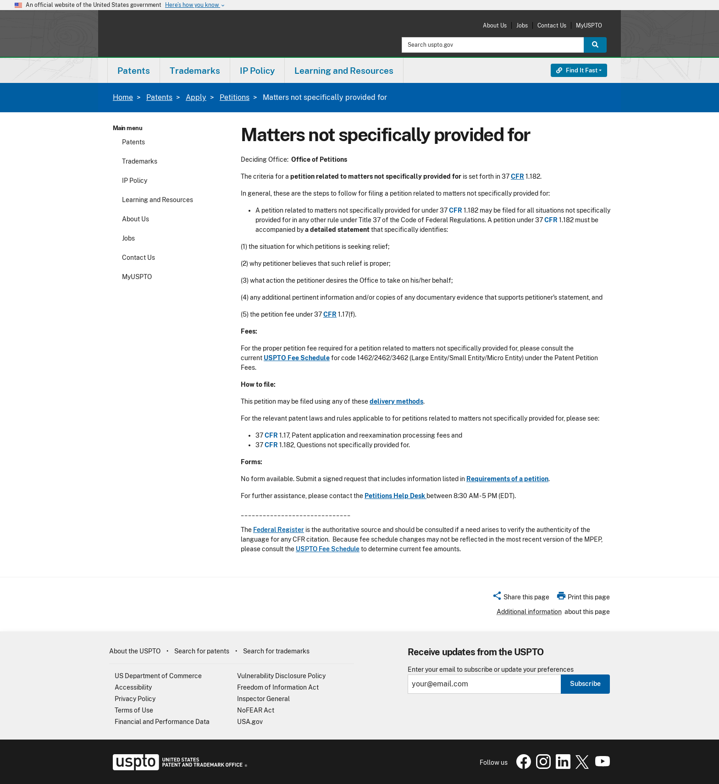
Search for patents (201, 651)
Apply (196, 97)
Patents (159, 97)
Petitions (234, 97)
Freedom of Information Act (278, 687)
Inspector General (263, 698)
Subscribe (585, 683)
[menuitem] (133, 70)
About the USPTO (134, 651)
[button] (520, 598)
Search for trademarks (276, 651)
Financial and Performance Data (162, 721)
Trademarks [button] (195, 71)
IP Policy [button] (257, 71)
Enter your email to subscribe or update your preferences (491, 669)
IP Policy (134, 180)
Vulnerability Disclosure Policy (281, 676)
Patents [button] (133, 71)
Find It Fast (576, 70)
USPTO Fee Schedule (328, 549)
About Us (495, 25)
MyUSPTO (589, 25)
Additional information (529, 611)
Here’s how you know (195, 5)
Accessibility (133, 687)
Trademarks (139, 161)
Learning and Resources (157, 199)
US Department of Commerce (158, 676)
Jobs (522, 25)
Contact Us (551, 25)
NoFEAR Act (255, 710)
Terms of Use (134, 710)
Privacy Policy (135, 698)
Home (123, 97)
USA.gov (250, 721)
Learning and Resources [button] (343, 71)
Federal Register (278, 529)
